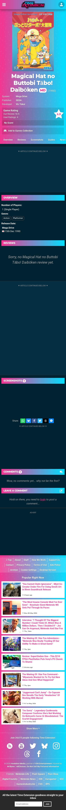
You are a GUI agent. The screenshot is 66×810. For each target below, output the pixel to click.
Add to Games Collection (18, 131)
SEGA (19, 100)
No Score (8, 123)
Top (9, 560)
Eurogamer (51, 779)
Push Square (38, 774)
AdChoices (21, 766)
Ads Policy (55, 565)
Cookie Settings (29, 570)
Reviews (22, 139)
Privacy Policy (24, 565)
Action (6, 218)
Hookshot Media (18, 763)
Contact (10, 565)
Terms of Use (40, 565)
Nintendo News (28, 779)
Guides (51, 139)
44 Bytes (11, 766)
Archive (14, 570)
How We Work (39, 560)
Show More (33, 728)
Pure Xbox (53, 774)
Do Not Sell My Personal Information (43, 766)
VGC (62, 779)
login (43, 499)
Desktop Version (48, 570)
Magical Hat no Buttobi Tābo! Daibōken (32, 83)
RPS (48, 784)
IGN (40, 779)
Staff (26, 560)
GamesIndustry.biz (25, 784)
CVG (40, 784)
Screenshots (37, 139)
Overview (8, 139)
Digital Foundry (9, 779)
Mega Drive (21, 96)
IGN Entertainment (43, 763)
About (18, 560)
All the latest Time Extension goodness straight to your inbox (33, 796)
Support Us (54, 560)
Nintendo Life (22, 774)
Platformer (18, 218)
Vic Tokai (20, 104)
